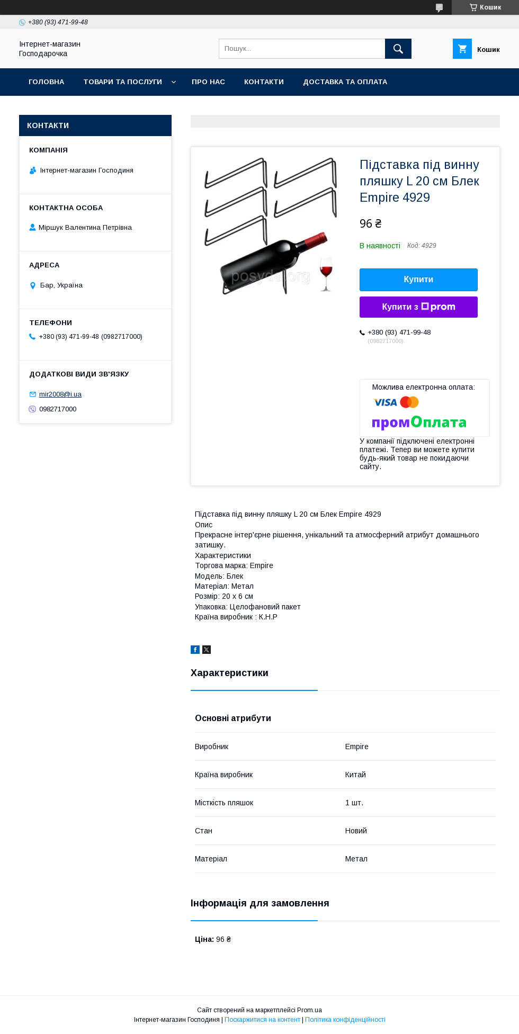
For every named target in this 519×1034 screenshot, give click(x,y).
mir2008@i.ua (60, 394)
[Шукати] (398, 49)
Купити (419, 279)
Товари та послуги (122, 82)
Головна (46, 82)
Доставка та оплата (345, 82)
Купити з (418, 307)
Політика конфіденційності (345, 1019)
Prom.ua (309, 1010)
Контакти (264, 82)
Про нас (208, 82)
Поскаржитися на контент (262, 1019)
